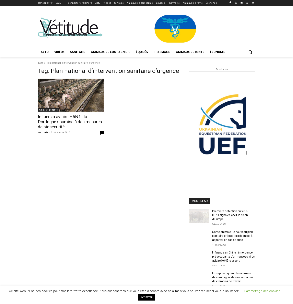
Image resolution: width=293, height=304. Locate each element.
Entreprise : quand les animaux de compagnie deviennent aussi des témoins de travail (232, 277)
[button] (250, 52)
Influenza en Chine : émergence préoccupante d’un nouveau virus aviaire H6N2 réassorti (233, 256)
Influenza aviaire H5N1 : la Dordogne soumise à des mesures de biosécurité (70, 121)
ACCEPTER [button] (146, 297)
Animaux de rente (48, 109)
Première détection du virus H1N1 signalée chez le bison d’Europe (230, 215)
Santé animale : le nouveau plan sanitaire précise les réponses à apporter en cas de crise (232, 235)
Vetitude (43, 132)
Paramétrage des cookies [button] (262, 291)
